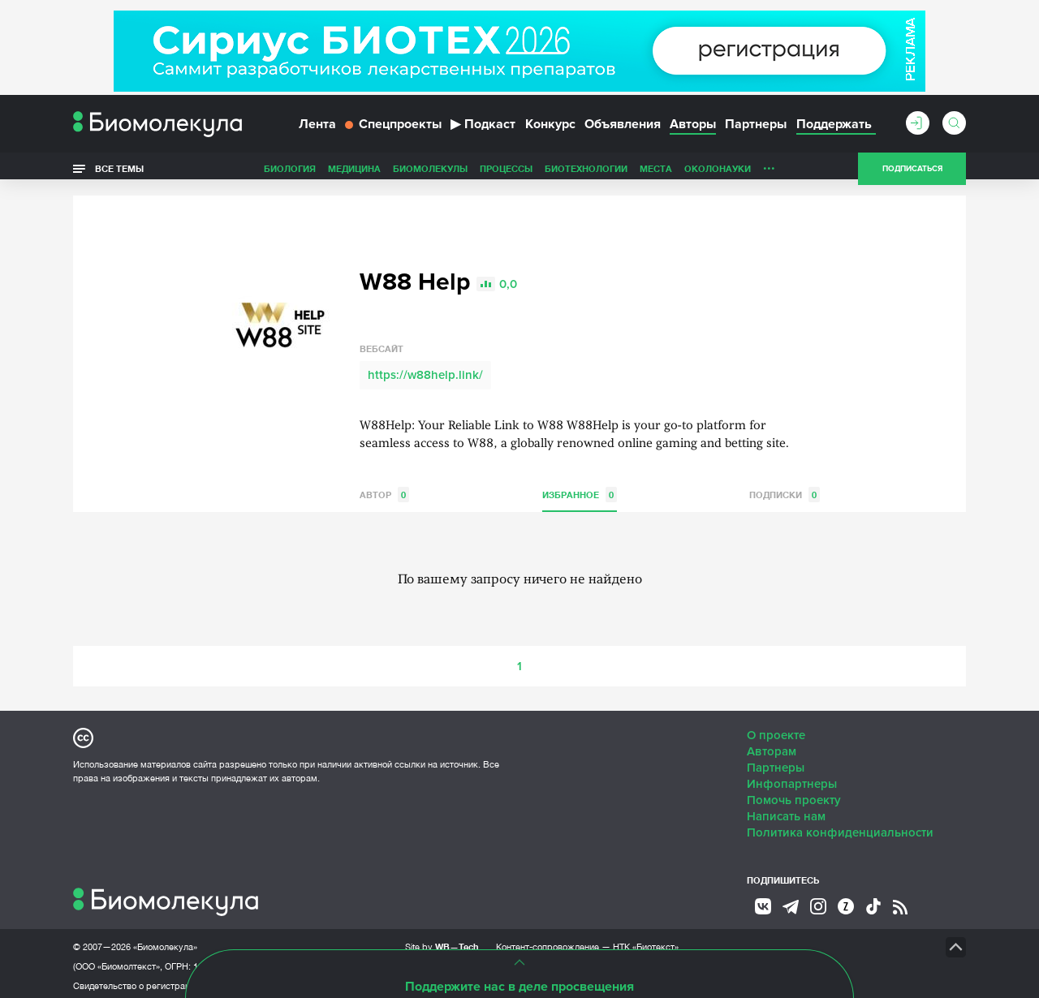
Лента (317, 128)
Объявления (622, 128)
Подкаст (483, 128)
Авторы (693, 128)
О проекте (776, 729)
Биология (290, 173)
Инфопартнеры (792, 778)
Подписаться (912, 174)
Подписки (784, 489)
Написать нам (786, 810)
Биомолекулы (430, 173)
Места (656, 173)
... (769, 170)
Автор (384, 489)
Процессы (506, 173)
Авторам (771, 745)
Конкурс (550, 128)
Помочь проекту (794, 794)
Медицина (354, 173)
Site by (442, 941)
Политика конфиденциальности (840, 826)
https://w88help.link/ (425, 369)
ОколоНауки (717, 173)
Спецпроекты (393, 128)
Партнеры (756, 128)
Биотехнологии (586, 173)
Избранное (579, 489)
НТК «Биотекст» (646, 941)
